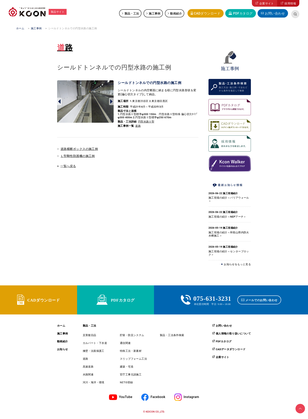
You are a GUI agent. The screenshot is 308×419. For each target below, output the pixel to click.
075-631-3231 (212, 298)
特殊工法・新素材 (130, 352)
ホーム (61, 327)
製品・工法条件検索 (172, 336)
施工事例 (154, 13)
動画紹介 (176, 13)
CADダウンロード (207, 13)
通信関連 (125, 344)
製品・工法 (132, 13)
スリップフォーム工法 (133, 360)
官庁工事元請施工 (130, 375)
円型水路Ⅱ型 (146, 121)
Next (111, 101)
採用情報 (290, 3)
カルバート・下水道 (95, 344)
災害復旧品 (89, 336)
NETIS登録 (126, 383)
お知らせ (62, 350)
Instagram (191, 398)
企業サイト (266, 3)
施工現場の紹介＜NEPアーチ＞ (227, 216)
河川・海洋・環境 (93, 383)
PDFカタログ (243, 13)
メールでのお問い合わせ (262, 300)
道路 (65, 47)
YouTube (125, 398)
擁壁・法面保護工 (93, 352)
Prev (59, 101)
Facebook (158, 398)
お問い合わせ (275, 13)
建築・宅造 (126, 368)
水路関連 (88, 375)
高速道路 (88, 368)
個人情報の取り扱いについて (233, 334)
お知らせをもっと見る (237, 264)
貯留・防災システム (132, 336)
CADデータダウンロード (230, 350)
